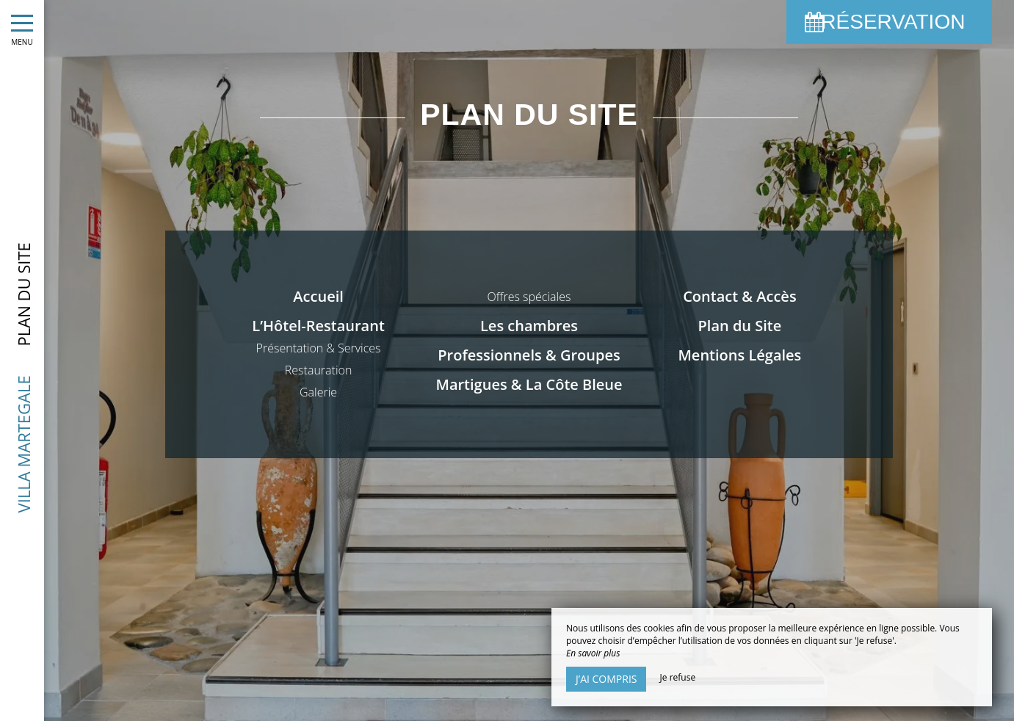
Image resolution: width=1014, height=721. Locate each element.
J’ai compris (606, 679)
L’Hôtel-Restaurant (318, 326)
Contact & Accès (739, 296)
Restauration (318, 370)
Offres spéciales (529, 297)
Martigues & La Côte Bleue (528, 384)
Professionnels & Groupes (529, 355)
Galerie (318, 392)
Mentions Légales (739, 355)
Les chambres (529, 326)
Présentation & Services (318, 348)
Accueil (318, 296)
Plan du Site (740, 326)
